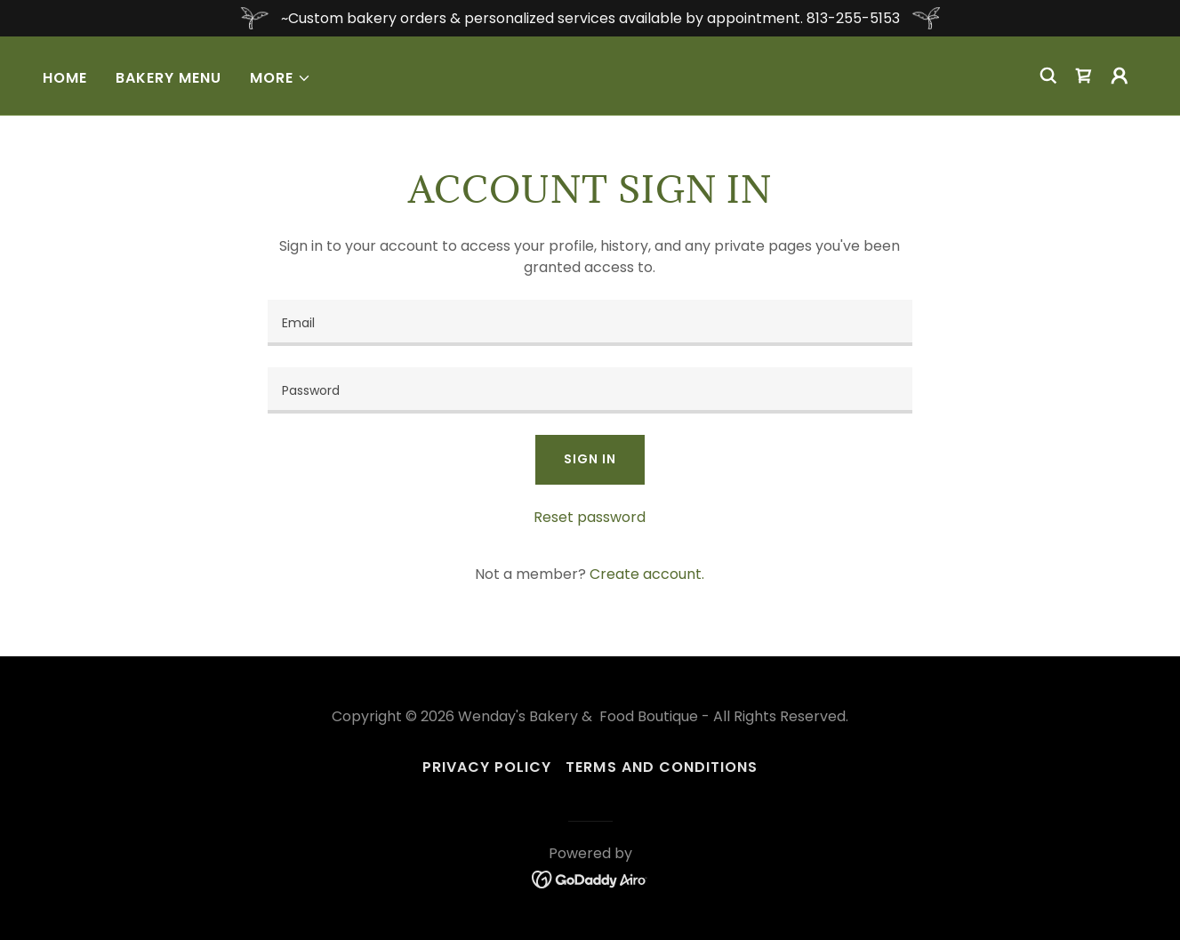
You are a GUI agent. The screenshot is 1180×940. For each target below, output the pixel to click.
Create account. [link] (647, 574)
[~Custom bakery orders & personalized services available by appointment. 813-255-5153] (590, 18)
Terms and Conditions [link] (661, 767)
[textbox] (590, 323)
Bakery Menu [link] (168, 78)
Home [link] (65, 78)
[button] (280, 78)
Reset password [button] (590, 517)
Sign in (589, 459)
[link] (1084, 75)
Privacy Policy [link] (486, 767)
